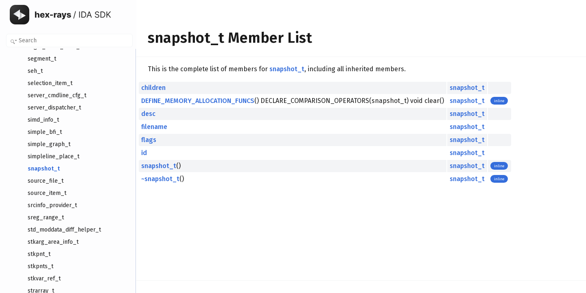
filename (154, 127)
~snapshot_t (160, 179)
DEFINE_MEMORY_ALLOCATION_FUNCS (197, 101)
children (153, 88)
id (144, 153)
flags (148, 140)
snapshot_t (286, 69)
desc (148, 114)
